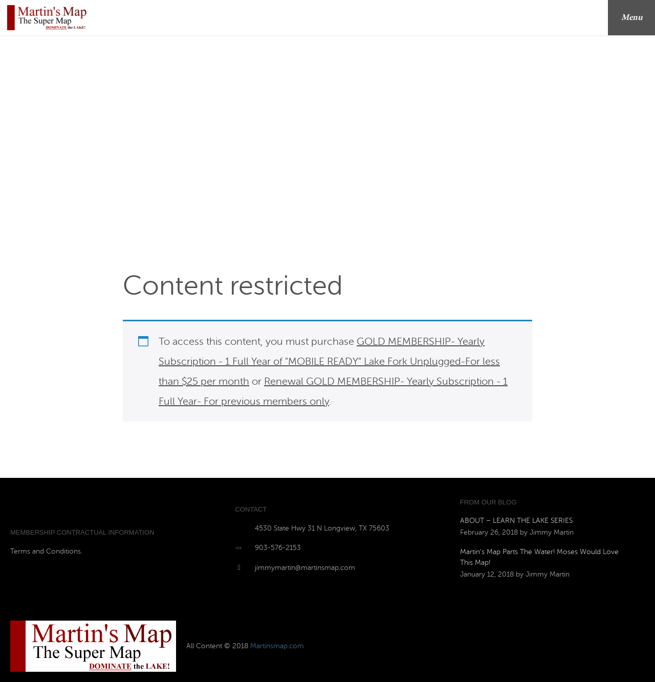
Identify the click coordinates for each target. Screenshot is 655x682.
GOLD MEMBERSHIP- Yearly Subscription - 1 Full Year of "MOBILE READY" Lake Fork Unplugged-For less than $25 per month (329, 361)
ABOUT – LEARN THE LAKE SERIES (516, 520)
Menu (635, 18)
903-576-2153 (278, 548)
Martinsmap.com (277, 646)
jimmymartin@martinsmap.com (305, 567)
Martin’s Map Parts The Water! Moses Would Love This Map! (539, 557)
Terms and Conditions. (46, 551)
